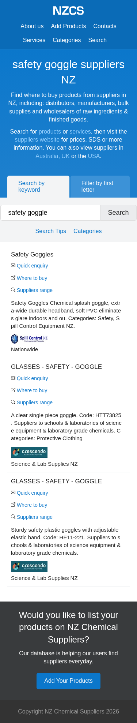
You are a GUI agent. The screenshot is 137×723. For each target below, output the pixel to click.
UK (65, 156)
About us (31, 26)
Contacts (105, 26)
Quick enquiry (29, 266)
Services (34, 40)
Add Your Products (68, 681)
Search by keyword (31, 186)
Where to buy (29, 278)
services (80, 131)
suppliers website (37, 139)
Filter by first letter (97, 186)
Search (97, 40)
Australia (46, 156)
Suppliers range (32, 290)
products (50, 131)
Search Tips (50, 231)
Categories (67, 40)
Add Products (68, 26)
